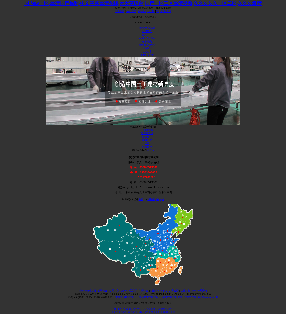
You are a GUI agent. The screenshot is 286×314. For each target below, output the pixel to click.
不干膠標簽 (147, 130)
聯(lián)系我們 (147, 55)
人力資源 (147, 48)
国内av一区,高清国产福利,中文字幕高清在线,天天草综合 (143, 308)
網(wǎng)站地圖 (146, 11)
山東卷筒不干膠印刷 (147, 297)
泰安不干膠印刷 (193, 297)
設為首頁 (119, 11)
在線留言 (147, 51)
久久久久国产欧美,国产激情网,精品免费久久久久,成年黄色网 (143, 312)
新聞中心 (147, 34)
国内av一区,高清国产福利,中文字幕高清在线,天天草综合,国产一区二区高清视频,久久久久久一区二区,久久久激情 (143, 3)
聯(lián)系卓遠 (163, 11)
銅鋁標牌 (147, 146)
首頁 (141, 199)
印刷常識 (147, 41)
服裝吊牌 (147, 140)
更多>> (150, 150)
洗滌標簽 (147, 136)
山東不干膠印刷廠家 (171, 297)
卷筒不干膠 (147, 133)
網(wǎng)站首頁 (147, 28)
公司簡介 (147, 31)
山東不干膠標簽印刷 (123, 297)
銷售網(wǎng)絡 (147, 45)
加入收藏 (131, 11)
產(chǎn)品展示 (147, 38)
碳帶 (147, 143)
